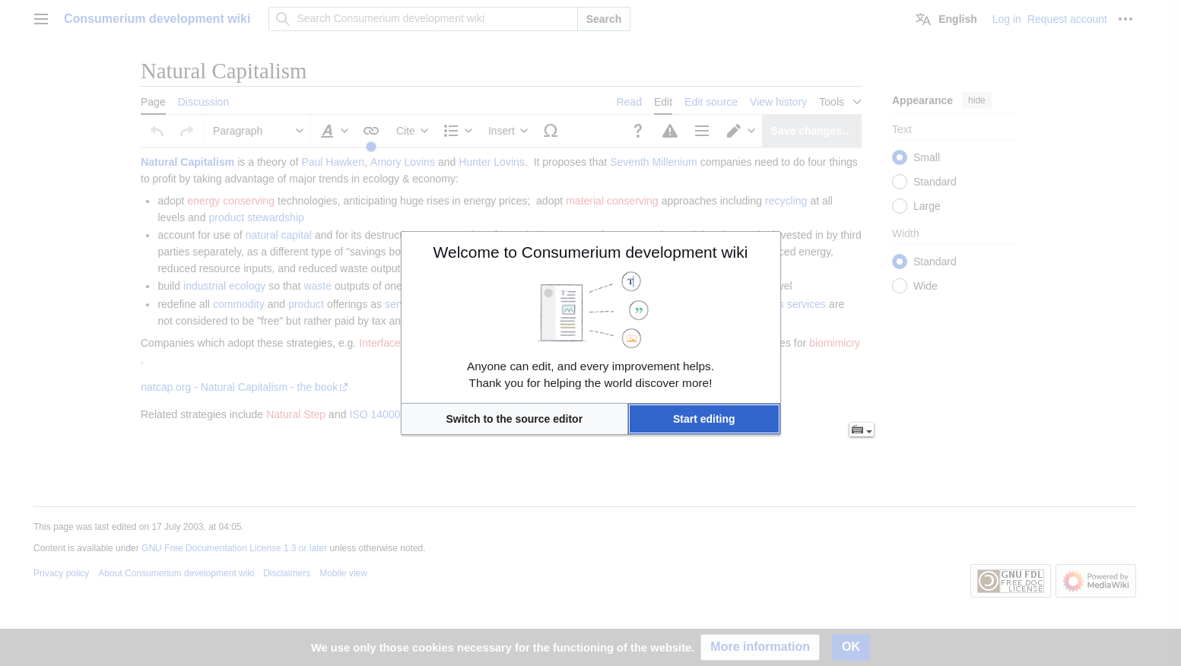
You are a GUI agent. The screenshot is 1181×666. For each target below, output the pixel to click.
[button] (515, 419)
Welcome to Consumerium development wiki (590, 252)
